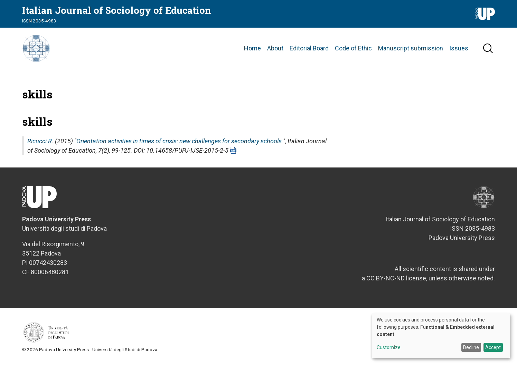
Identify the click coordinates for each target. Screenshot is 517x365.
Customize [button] (389, 347)
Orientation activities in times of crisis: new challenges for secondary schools (179, 141)
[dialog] (441, 335)
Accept (493, 347)
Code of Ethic (353, 48)
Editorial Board (309, 48)
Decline (471, 347)
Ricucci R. (40, 141)
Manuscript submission (410, 48)
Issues (458, 48)
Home (252, 48)
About (275, 48)
